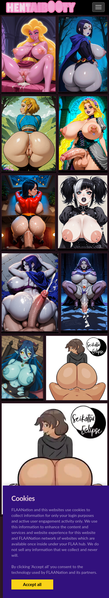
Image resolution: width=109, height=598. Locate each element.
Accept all (32, 584)
